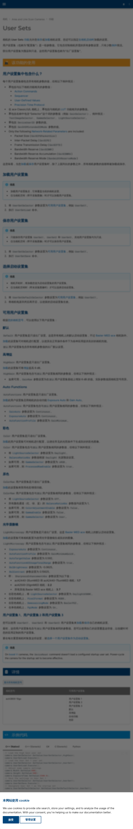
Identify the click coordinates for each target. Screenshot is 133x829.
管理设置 (30, 819)
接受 (11, 819)
